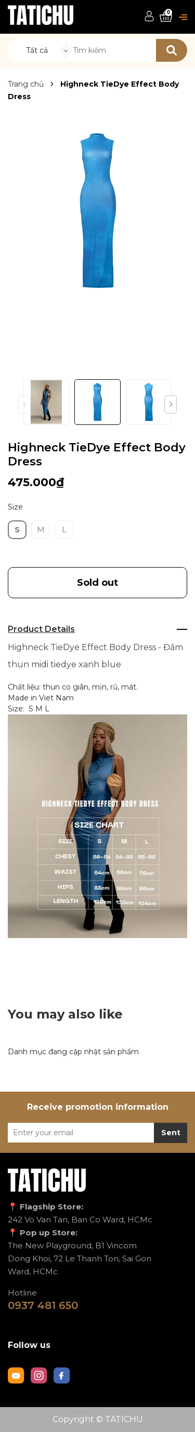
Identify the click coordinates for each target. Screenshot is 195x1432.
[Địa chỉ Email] (97, 1132)
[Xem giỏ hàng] (166, 17)
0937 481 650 (43, 1305)
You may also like (65, 1014)
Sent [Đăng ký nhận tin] (170, 1132)
